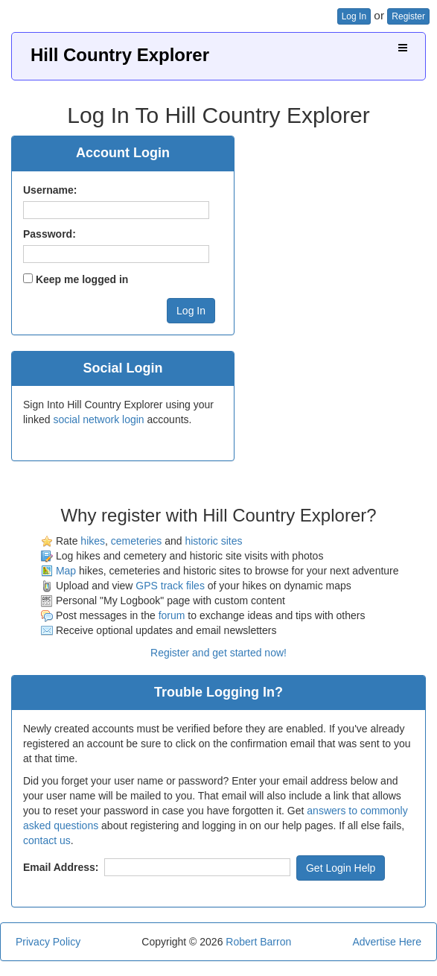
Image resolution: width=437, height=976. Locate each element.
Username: (50, 190)
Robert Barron (258, 942)
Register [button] (408, 16)
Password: (49, 234)
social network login (98, 419)
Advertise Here (386, 942)
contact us (47, 840)
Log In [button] (354, 16)
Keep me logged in (82, 279)
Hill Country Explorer (120, 55)
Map (66, 571)
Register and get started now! (218, 653)
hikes (92, 541)
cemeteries (136, 541)
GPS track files (170, 586)
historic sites (213, 541)
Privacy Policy (48, 942)
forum (172, 615)
